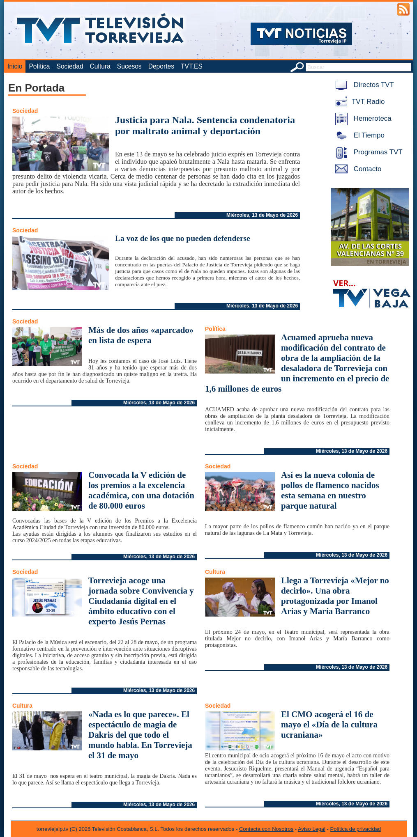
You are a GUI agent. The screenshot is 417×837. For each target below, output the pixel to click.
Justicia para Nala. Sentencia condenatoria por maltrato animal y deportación (205, 125)
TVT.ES (192, 66)
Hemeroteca (362, 118)
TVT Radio (358, 101)
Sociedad (70, 66)
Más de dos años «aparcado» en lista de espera (141, 335)
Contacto (356, 169)
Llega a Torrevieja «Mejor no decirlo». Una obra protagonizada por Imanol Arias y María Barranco (335, 596)
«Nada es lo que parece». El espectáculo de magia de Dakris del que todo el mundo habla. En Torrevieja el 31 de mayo (140, 734)
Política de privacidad (355, 829)
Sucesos (129, 66)
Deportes (161, 66)
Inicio (14, 66)
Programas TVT (367, 152)
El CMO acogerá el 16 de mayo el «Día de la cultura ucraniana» (329, 724)
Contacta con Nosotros (266, 829)
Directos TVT (363, 85)
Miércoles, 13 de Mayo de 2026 (262, 215)
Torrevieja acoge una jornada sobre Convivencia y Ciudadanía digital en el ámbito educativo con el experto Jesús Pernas (141, 601)
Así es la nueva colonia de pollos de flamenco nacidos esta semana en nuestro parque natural (330, 490)
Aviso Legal (311, 829)
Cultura (100, 66)
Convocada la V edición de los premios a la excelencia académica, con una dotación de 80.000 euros (141, 490)
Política (39, 66)
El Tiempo (358, 135)
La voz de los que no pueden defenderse (182, 238)
